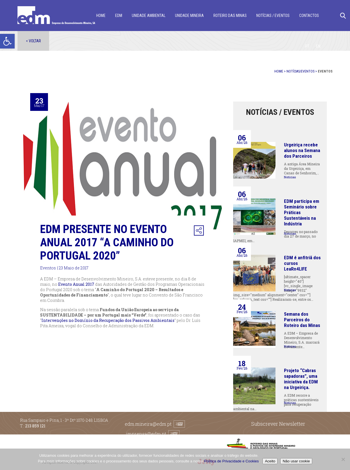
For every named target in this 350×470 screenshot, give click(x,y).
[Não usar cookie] (343, 459)
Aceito (270, 461)
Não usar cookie (296, 461)
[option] (122, 166)
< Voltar (33, 41)
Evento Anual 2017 (76, 284)
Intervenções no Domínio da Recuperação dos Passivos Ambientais (107, 320)
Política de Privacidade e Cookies (231, 461)
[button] (7, 41)
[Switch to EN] (318, 46)
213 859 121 (35, 426)
